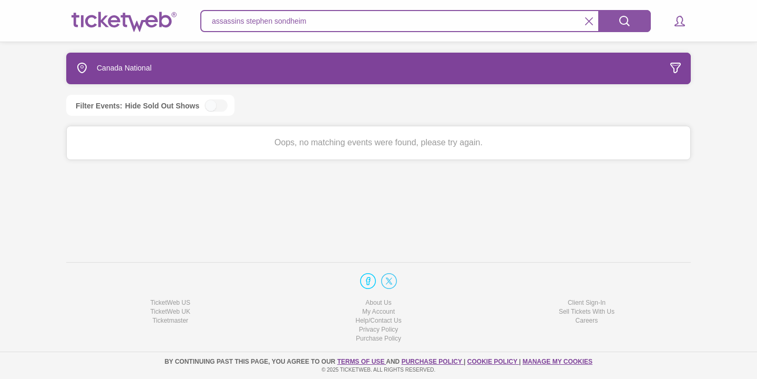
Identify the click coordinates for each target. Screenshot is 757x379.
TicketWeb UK (170, 311)
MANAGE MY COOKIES (557, 361)
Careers (587, 320)
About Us (378, 302)
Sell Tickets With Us (587, 311)
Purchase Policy (378, 338)
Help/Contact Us (378, 320)
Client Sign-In (587, 302)
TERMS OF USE (361, 361)
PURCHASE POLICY (433, 361)
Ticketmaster (170, 320)
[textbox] (425, 21)
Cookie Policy (493, 361)
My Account (378, 311)
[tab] (612, 68)
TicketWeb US (170, 302)
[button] (674, 21)
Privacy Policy (378, 329)
